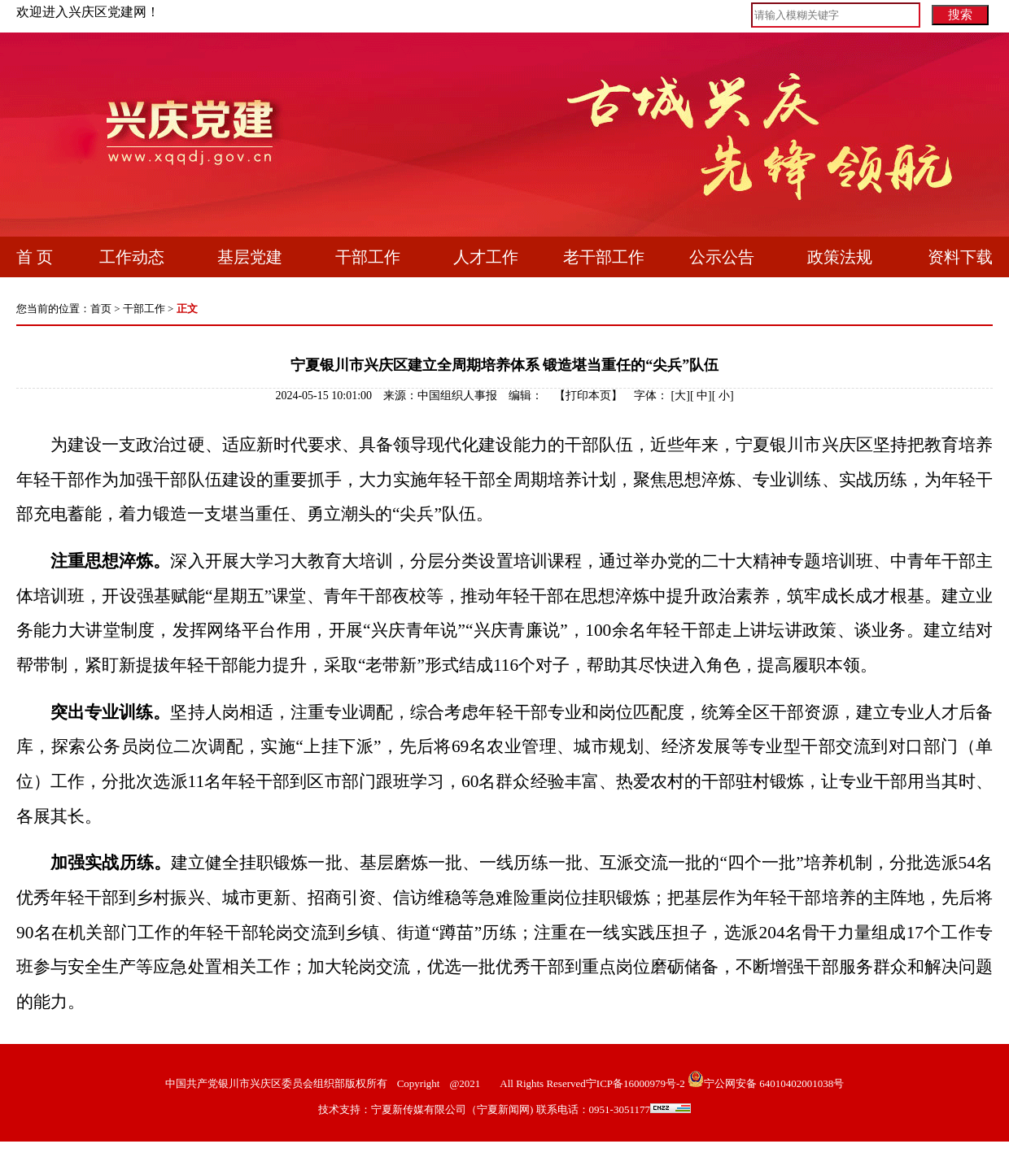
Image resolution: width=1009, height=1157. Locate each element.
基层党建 (249, 257)
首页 (100, 308)
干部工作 (367, 257)
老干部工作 (603, 257)
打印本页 (588, 395)
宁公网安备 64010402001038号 (774, 1083)
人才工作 (485, 257)
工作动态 (131, 257)
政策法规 (839, 257)
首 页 (34, 257)
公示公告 (721, 257)
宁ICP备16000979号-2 (635, 1083)
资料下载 (960, 257)
